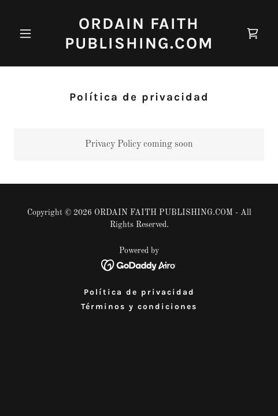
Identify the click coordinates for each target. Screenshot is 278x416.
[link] (139, 46)
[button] (32, 33)
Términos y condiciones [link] (139, 306)
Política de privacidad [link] (139, 292)
